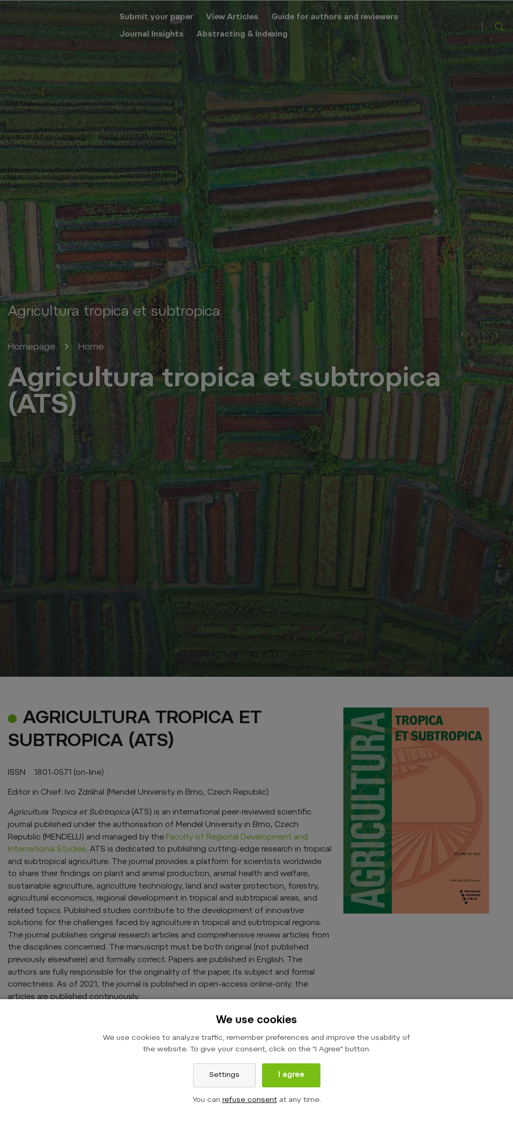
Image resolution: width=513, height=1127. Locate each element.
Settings (224, 1075)
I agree (291, 1075)
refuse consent (249, 1100)
